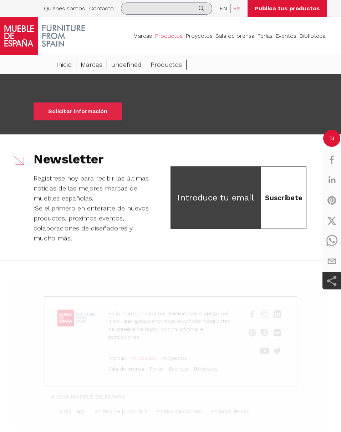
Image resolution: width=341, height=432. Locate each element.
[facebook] (331, 159)
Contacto (101, 8)
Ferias (265, 35)
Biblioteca (312, 35)
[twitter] (331, 220)
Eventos (285, 35)
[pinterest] (331, 200)
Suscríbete (283, 198)
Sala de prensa (234, 35)
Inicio (64, 65)
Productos (169, 35)
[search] (166, 8)
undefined (126, 65)
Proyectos (199, 35)
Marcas (142, 35)
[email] (331, 261)
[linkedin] (331, 180)
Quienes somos (64, 8)
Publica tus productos (287, 8)
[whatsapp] (331, 241)
